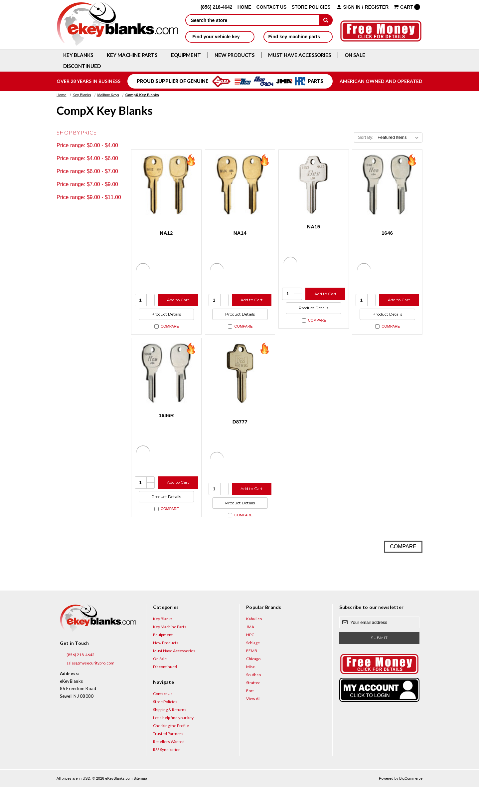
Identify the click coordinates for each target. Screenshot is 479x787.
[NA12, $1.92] (166, 184)
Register (377, 7)
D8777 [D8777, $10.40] (240, 421)
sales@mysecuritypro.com (87, 663)
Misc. (251, 666)
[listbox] (399, 137)
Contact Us (271, 7)
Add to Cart (178, 299)
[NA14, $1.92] (240, 184)
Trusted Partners (168, 733)
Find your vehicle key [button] (219, 36)
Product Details (166, 314)
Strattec (253, 682)
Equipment (186, 55)
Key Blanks (78, 55)
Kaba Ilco (254, 618)
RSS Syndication (167, 749)
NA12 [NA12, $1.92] (166, 233)
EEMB (251, 650)
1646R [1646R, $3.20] (166, 415)
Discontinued (82, 66)
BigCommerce (410, 778)
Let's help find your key (173, 717)
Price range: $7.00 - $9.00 (87, 184)
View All (253, 698)
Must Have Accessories (299, 55)
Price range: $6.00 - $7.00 (87, 171)
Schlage (253, 642)
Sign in (352, 7)
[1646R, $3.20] (166, 373)
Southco (253, 674)
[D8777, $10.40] (240, 373)
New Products (234, 55)
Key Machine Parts (132, 55)
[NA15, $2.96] (313, 184)
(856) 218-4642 (77, 654)
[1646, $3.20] (387, 184)
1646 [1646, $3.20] (387, 233)
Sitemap (140, 778)
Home (244, 7)
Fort (250, 690)
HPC (250, 634)
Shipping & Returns (169, 709)
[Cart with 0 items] (406, 7)
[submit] (326, 20)
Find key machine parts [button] (298, 36)
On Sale (355, 55)
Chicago (253, 658)
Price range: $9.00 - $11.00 (89, 197)
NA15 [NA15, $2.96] (313, 226)
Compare (166, 326)
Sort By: (365, 137)
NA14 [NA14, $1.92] (240, 233)
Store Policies (310, 7)
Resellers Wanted (169, 741)
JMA (250, 626)
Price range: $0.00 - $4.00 (87, 145)
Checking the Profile (171, 725)
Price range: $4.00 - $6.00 (87, 158)
